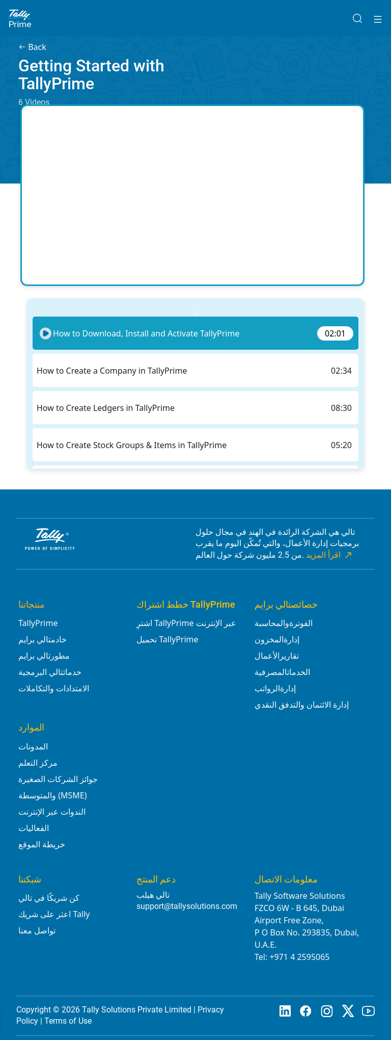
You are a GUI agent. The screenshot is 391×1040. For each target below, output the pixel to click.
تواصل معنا (36, 930)
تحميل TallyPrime (167, 639)
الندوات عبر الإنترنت (52, 811)
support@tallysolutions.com (186, 906)
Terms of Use (68, 1021)
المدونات (33, 746)
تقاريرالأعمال (277, 655)
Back (32, 47)
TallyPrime (38, 623)
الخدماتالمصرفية (282, 672)
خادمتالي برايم (42, 639)
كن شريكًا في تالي (48, 897)
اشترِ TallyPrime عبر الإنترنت (186, 623)
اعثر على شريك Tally (54, 914)
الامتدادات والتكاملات (53, 688)
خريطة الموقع (41, 844)
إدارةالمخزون (277, 639)
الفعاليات (33, 828)
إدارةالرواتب (275, 688)
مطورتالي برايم (44, 655)
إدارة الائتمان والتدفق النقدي (302, 704)
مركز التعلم (38, 762)
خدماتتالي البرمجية (49, 672)
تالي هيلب (153, 895)
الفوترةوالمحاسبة (284, 623)
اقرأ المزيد (329, 555)
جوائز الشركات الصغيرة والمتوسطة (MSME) (58, 787)
